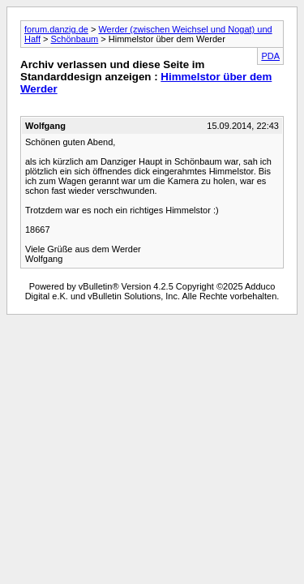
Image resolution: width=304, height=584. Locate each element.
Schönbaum (75, 39)
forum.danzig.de (56, 29)
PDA (270, 56)
